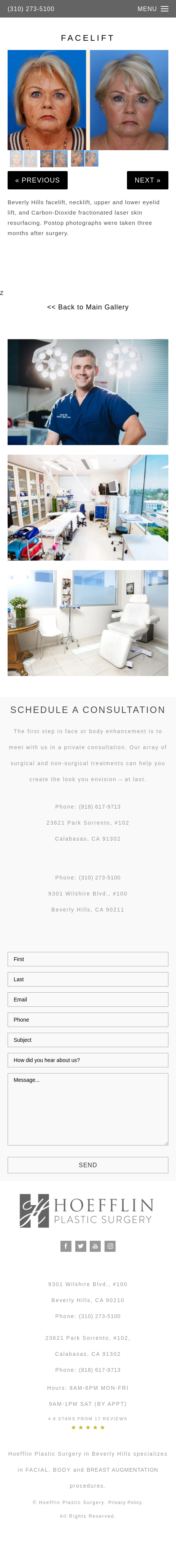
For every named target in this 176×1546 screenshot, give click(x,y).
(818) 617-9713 (100, 807)
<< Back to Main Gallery (88, 307)
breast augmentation (123, 1470)
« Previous (37, 180)
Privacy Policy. (125, 1502)
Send (88, 1165)
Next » (148, 180)
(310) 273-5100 (31, 9)
